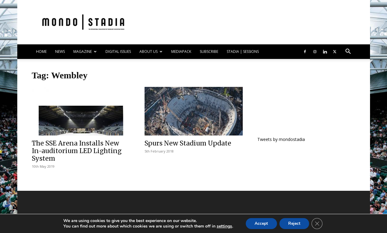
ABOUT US (150, 51)
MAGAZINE (85, 51)
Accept (261, 223)
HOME (41, 51)
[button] (348, 52)
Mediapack (181, 51)
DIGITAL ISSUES (118, 51)
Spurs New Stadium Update (188, 143)
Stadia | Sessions (243, 51)
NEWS (60, 51)
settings (224, 226)
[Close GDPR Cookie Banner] (317, 223)
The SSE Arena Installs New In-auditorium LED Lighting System (77, 151)
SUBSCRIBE (209, 51)
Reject (295, 223)
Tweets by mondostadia (281, 139)
